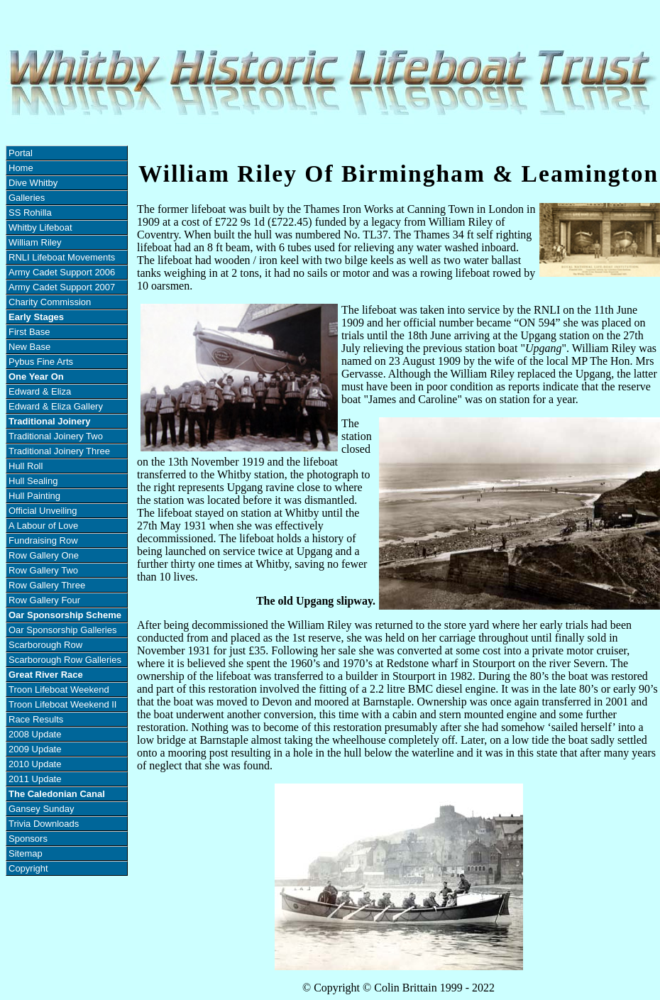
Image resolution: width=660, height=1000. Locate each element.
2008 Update (35, 734)
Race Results (36, 719)
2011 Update (35, 779)
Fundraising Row (43, 540)
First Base (29, 331)
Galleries (27, 197)
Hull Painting (34, 495)
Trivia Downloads (44, 823)
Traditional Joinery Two (56, 436)
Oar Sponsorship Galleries (62, 630)
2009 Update (35, 749)
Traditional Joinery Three (59, 451)
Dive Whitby (33, 182)
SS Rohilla (30, 212)
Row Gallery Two (43, 570)
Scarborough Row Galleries (65, 659)
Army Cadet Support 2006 (62, 272)
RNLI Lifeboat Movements (62, 257)
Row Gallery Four (44, 600)
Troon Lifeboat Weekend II (62, 704)
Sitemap (26, 853)
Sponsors (28, 838)
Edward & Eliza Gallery (56, 406)
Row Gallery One (44, 555)
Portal (21, 153)
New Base (29, 346)
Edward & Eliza (40, 391)
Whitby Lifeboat (40, 227)
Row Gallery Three (47, 585)
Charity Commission (50, 302)
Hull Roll (26, 466)
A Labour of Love (43, 525)
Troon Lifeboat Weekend (59, 689)
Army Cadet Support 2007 (62, 287)
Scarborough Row (45, 644)
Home (21, 168)
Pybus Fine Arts (41, 361)
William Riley (35, 242)
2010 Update (35, 764)
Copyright (28, 868)
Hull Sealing (33, 481)
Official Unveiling (43, 510)
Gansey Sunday (42, 808)
